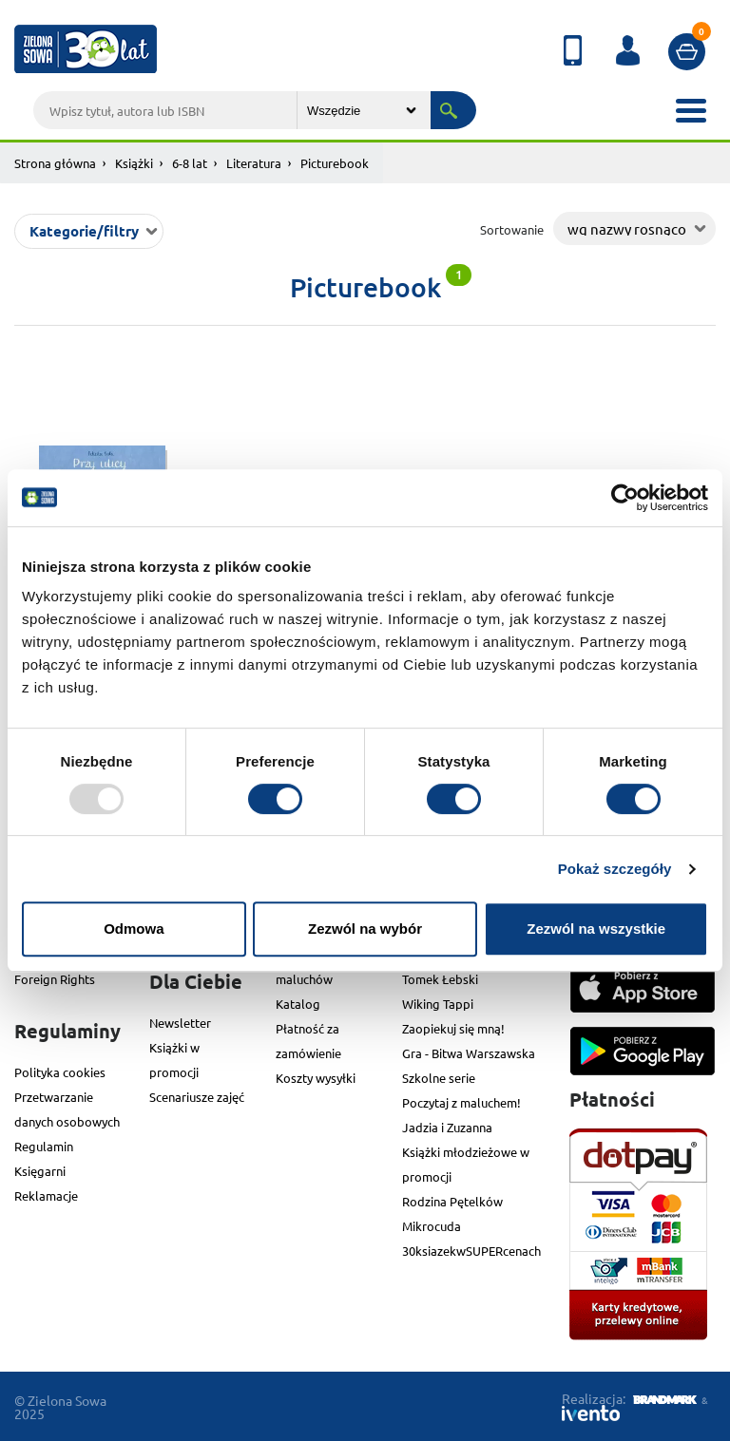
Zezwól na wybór (365, 928)
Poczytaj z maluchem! (461, 1102)
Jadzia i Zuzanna (447, 1127)
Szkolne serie (438, 1078)
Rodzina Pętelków (452, 1201)
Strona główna (55, 163)
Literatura (253, 163)
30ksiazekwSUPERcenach (471, 1250)
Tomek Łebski (440, 979)
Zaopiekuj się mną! (453, 1028)
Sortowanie (512, 229)
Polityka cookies (60, 1072)
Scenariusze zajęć (196, 1097)
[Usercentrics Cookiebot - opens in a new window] (625, 497)
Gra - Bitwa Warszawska (468, 1053)
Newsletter (180, 1022)
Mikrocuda (431, 1226)
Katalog (298, 1003)
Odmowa (133, 928)
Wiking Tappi (437, 1003)
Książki (134, 163)
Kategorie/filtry (84, 230)
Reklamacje (46, 1195)
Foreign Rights (54, 979)
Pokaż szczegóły (615, 869)
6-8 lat (189, 163)
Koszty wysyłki (315, 1078)
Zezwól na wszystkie (596, 928)
